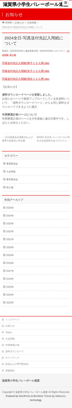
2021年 (10, 239)
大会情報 (11, 171)
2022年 (10, 231)
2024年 (10, 215)
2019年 (10, 255)
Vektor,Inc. (60, 396)
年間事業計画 (12, 345)
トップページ (12, 319)
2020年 (10, 247)
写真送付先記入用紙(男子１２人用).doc (25, 63)
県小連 (13, 55)
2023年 (10, 223)
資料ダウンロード (14, 351)
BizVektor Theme (42, 396)
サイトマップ (12, 357)
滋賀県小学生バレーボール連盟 (35, 4)
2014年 (10, 294)
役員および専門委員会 (16, 364)
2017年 (10, 271)
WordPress (25, 396)
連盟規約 (10, 370)
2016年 (10, 279)
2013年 (10, 302)
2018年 (10, 263)
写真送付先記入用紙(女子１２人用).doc (25, 71)
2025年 (10, 207)
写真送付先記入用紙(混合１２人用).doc (25, 78)
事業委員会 (12, 163)
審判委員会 (12, 179)
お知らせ (10, 326)
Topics (8, 332)
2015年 (10, 287)
